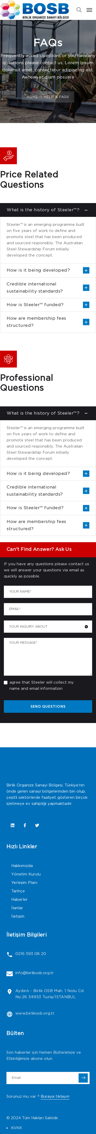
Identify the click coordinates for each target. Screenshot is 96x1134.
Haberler (19, 899)
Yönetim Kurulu (26, 874)
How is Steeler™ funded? (35, 305)
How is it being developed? (38, 270)
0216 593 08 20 (30, 953)
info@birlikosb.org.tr (34, 973)
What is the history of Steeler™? (43, 210)
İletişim (17, 916)
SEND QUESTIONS (48, 706)
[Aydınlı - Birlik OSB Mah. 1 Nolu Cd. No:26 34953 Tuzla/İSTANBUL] (9, 991)
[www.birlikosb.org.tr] (9, 1014)
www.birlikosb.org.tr (35, 1013)
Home (32, 97)
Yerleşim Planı (24, 882)
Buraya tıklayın (55, 1096)
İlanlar (17, 908)
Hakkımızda (22, 866)
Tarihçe (18, 891)
